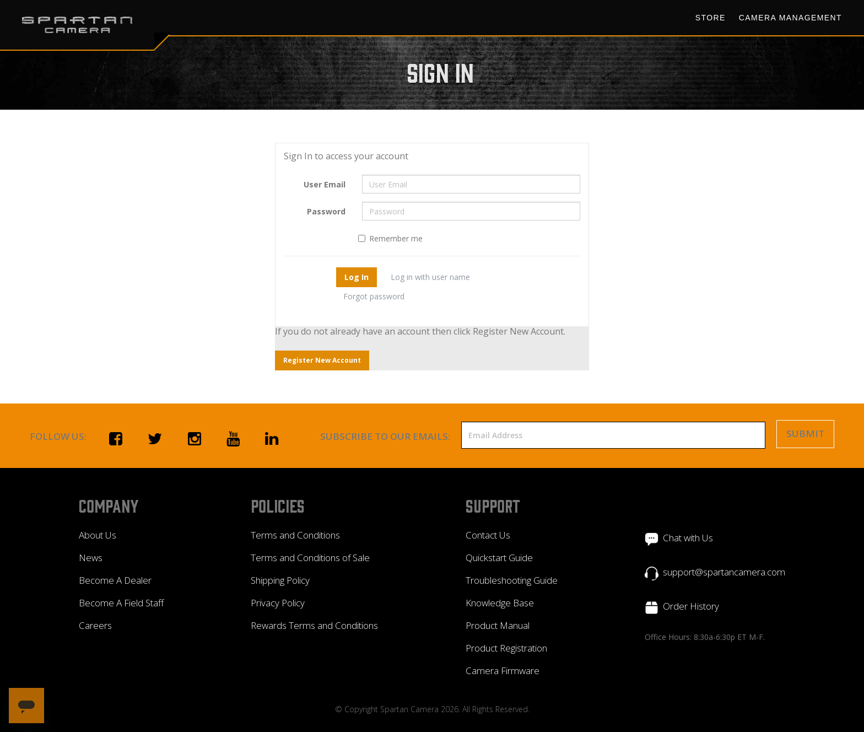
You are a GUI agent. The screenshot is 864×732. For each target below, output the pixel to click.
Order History (691, 606)
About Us (97, 535)
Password (326, 211)
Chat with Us (688, 537)
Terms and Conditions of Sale (310, 557)
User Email (324, 184)
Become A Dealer (115, 580)
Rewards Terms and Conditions (314, 625)
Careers (95, 625)
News (90, 557)
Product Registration (506, 648)
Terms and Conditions (295, 535)
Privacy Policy (278, 602)
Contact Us (488, 535)
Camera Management (790, 17)
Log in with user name (430, 277)
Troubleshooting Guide (512, 580)
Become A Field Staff (121, 602)
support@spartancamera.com (724, 572)
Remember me (390, 238)
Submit (805, 433)
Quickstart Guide (499, 557)
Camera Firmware (502, 670)
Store (710, 17)
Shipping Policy (280, 580)
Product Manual (498, 625)
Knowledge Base (500, 602)
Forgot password (373, 296)
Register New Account (322, 360)
